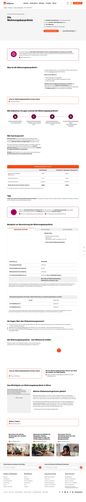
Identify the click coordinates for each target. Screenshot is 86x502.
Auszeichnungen (27, 490)
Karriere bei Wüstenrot (28, 489)
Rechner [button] (54, 3)
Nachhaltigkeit (26, 487)
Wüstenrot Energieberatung (70, 487)
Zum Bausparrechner (64, 449)
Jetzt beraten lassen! (15, 432)
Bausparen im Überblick (39, 449)
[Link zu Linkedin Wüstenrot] (68, 500)
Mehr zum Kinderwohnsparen (16, 326)
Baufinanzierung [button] (34, 3)
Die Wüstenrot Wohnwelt (49, 494)
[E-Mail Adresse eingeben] (62, 475)
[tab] (20, 229)
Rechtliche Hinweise (27, 500)
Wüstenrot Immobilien (69, 489)
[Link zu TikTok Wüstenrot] (73, 500)
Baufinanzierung (7, 487)
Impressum (6, 500)
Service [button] (68, 3)
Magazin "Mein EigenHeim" (49, 485)
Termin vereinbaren (14, 101)
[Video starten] (59, 350)
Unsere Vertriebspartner (69, 492)
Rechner (5, 492)
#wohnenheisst (78, 500)
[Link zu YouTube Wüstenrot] (65, 500)
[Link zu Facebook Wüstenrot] (60, 500)
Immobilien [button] (48, 3)
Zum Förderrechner (14, 449)
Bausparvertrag (53, 71)
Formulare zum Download (49, 489)
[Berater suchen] (40, 475)
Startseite (5, 7)
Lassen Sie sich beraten (51, 31)
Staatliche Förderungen (18, 7)
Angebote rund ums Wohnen (50, 492)
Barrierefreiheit (45, 500)
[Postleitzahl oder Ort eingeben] (21, 475)
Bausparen (10, 7)
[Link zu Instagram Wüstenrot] (62, 500)
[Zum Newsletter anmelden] (81, 475)
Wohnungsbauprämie (28, 7)
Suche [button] (71, 3)
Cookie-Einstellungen (19, 500)
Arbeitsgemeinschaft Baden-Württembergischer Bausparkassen (71, 495)
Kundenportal (77, 3)
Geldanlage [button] (41, 3)
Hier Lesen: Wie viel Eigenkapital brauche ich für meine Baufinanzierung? (60, 375)
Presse (25, 492)
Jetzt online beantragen (69, 31)
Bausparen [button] (26, 3)
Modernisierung (6, 490)
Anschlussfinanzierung (8, 489)
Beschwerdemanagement (49, 490)
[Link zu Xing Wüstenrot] (70, 500)
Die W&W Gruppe (68, 485)
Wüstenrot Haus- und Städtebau (71, 490)
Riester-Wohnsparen (23, 327)
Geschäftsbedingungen (37, 500)
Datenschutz (11, 500)
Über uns (25, 485)
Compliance (26, 494)
